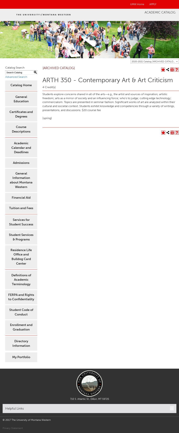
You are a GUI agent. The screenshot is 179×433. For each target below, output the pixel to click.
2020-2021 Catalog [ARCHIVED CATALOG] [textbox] (154, 61)
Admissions (21, 163)
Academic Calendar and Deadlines (21, 147)
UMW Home (137, 4)
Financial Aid (21, 198)
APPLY (152, 4)
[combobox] (155, 61)
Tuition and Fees (21, 208)
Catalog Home (21, 85)
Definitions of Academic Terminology (21, 279)
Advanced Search (16, 77)
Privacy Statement (13, 428)
